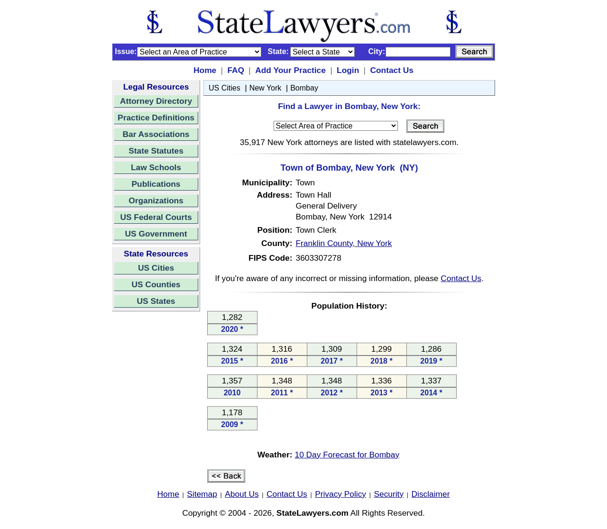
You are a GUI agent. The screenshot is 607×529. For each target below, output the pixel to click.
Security (389, 494)
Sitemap (202, 494)
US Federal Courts (156, 217)
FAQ (235, 70)
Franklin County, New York (344, 243)
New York (265, 88)
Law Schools (156, 167)
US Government (156, 233)
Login (348, 70)
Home (204, 70)
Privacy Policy (340, 494)
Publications (155, 184)
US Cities (156, 268)
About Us (241, 494)
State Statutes (156, 150)
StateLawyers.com (312, 513)
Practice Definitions (156, 117)
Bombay (304, 88)
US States (156, 301)
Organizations (156, 200)
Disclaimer (431, 494)
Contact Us (391, 70)
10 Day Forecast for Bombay (347, 454)
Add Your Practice (290, 70)
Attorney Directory (156, 101)
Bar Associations (156, 134)
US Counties (155, 284)
